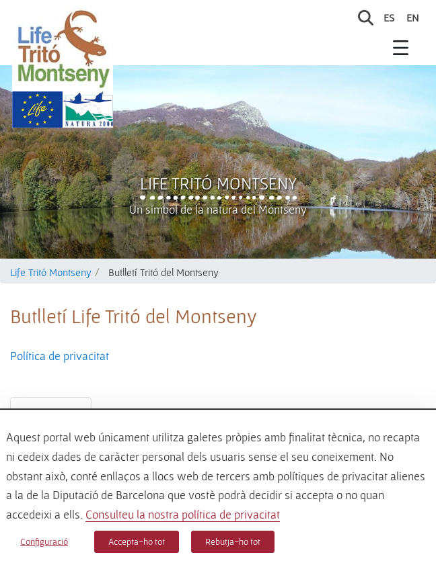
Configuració (44, 541)
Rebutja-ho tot (232, 541)
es (389, 17)
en (412, 17)
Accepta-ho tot (136, 541)
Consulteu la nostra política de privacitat (182, 514)
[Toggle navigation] (401, 47)
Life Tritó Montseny (218, 183)
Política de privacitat (59, 356)
